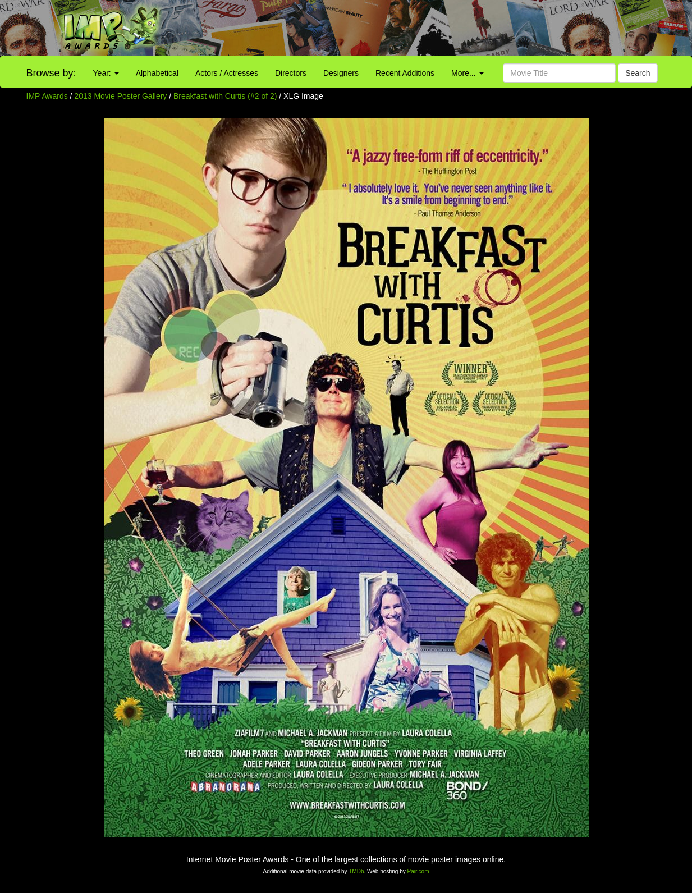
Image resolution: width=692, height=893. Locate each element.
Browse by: (51, 73)
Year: (106, 72)
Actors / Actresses (226, 72)
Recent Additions (404, 72)
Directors (290, 72)
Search (637, 72)
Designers (341, 72)
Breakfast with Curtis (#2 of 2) (225, 95)
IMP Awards (47, 95)
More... (467, 72)
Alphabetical (157, 72)
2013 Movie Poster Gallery (120, 95)
